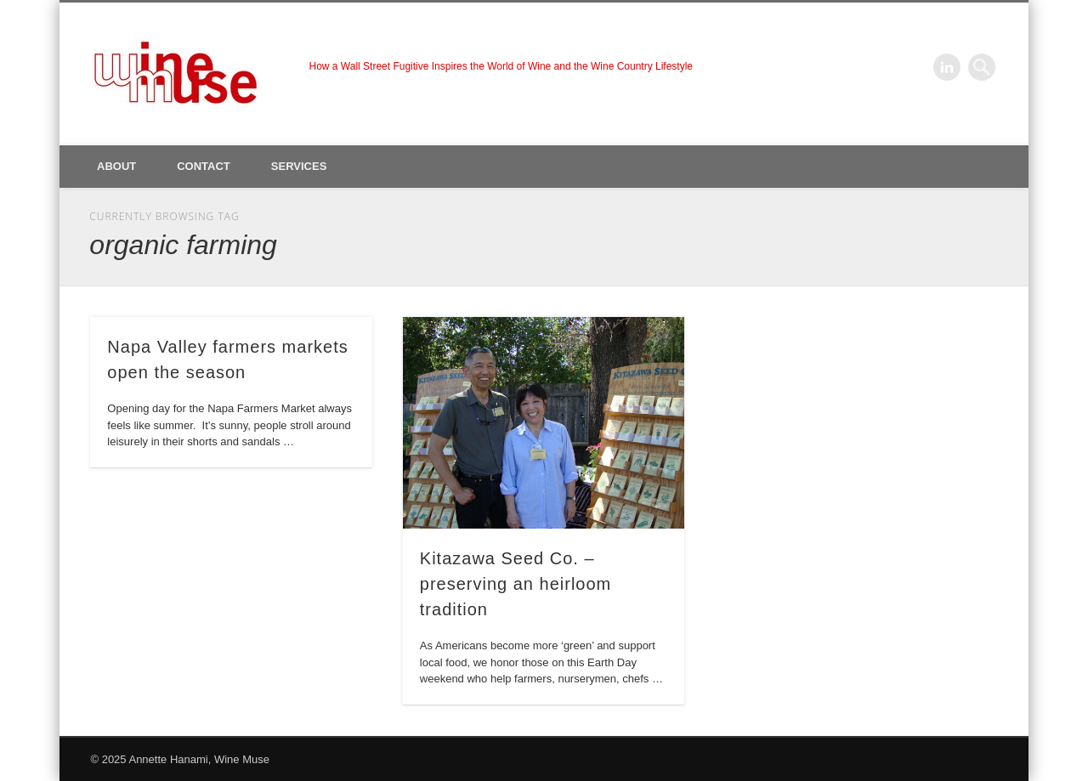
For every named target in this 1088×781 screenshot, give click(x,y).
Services (299, 166)
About (116, 166)
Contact (203, 166)
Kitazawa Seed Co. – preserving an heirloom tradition (515, 584)
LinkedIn (946, 67)
